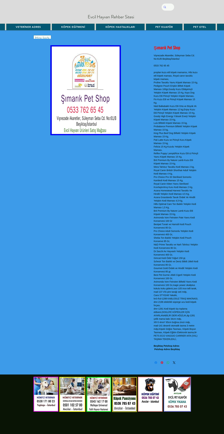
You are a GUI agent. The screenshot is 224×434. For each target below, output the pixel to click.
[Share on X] (174, 363)
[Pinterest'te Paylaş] (162, 363)
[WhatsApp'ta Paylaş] (168, 363)
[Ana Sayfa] (42, 37)
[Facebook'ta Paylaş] (156, 363)
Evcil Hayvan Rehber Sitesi (111, 17)
